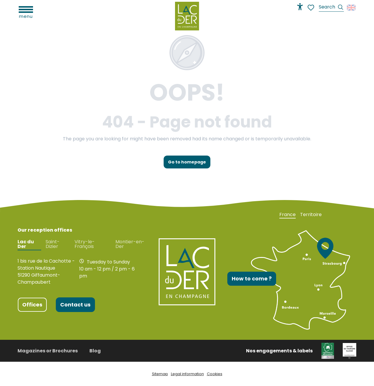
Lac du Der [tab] (26, 244)
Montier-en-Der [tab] (129, 244)
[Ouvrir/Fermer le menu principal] (26, 11)
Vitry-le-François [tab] (85, 244)
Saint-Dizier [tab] (53, 244)
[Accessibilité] (300, 6)
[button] (331, 8)
